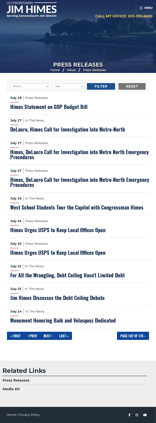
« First (15, 335)
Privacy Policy (29, 415)
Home (55, 70)
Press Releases (78, 64)
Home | (13, 415)
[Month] (29, 86)
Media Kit (11, 389)
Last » (64, 335)
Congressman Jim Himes (38, 9)
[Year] (68, 86)
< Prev (32, 335)
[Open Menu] (146, 8)
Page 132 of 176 (133, 335)
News (71, 70)
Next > (48, 335)
